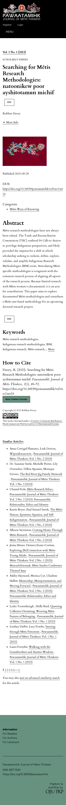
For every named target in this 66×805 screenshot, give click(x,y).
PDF (9, 102)
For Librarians (11, 742)
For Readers (10, 733)
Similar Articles (13, 442)
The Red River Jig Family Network (41, 474)
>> (18, 670)
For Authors (10, 738)
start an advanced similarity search (40, 678)
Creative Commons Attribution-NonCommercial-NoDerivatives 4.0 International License (32, 422)
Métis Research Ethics (40, 489)
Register (7, 24)
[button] (10, 122)
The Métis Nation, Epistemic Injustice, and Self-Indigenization (36, 515)
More (51, 349)
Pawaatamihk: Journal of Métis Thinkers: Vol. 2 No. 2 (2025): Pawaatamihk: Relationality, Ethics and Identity (34, 499)
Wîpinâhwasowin (21, 454)
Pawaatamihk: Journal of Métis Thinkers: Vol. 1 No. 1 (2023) (34, 637)
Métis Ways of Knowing (24, 209)
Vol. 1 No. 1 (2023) (14, 52)
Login (20, 24)
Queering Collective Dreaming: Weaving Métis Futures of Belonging (36, 611)
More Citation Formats (16, 399)
